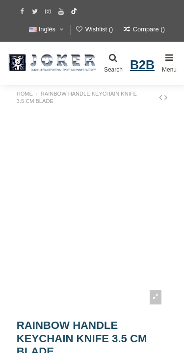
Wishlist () (94, 29)
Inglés (47, 29)
